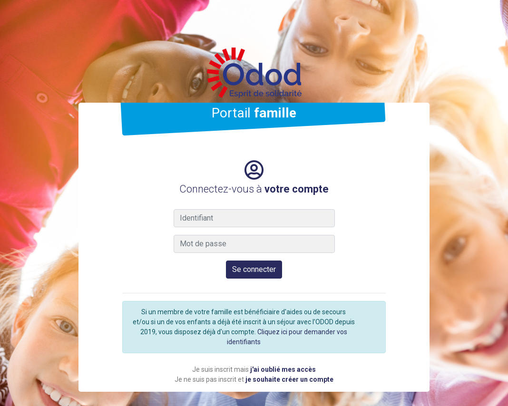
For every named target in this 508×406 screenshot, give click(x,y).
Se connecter (254, 269)
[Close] (375, 307)
